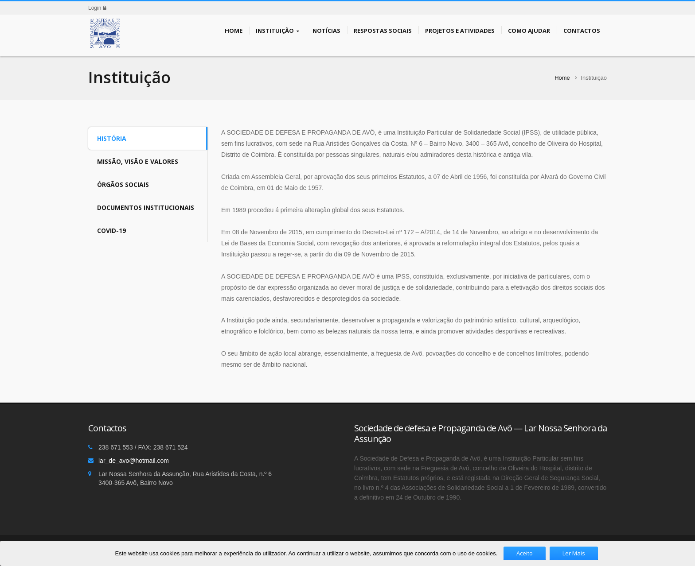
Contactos (582, 30)
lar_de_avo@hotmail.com (133, 460)
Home (233, 30)
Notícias (326, 30)
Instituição (277, 30)
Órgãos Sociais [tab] (123, 184)
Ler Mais (573, 553)
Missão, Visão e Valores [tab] (137, 161)
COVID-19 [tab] (111, 230)
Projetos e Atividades (459, 30)
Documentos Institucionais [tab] (145, 207)
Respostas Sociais (382, 30)
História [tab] (111, 138)
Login (97, 8)
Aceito (524, 553)
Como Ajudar (529, 30)
